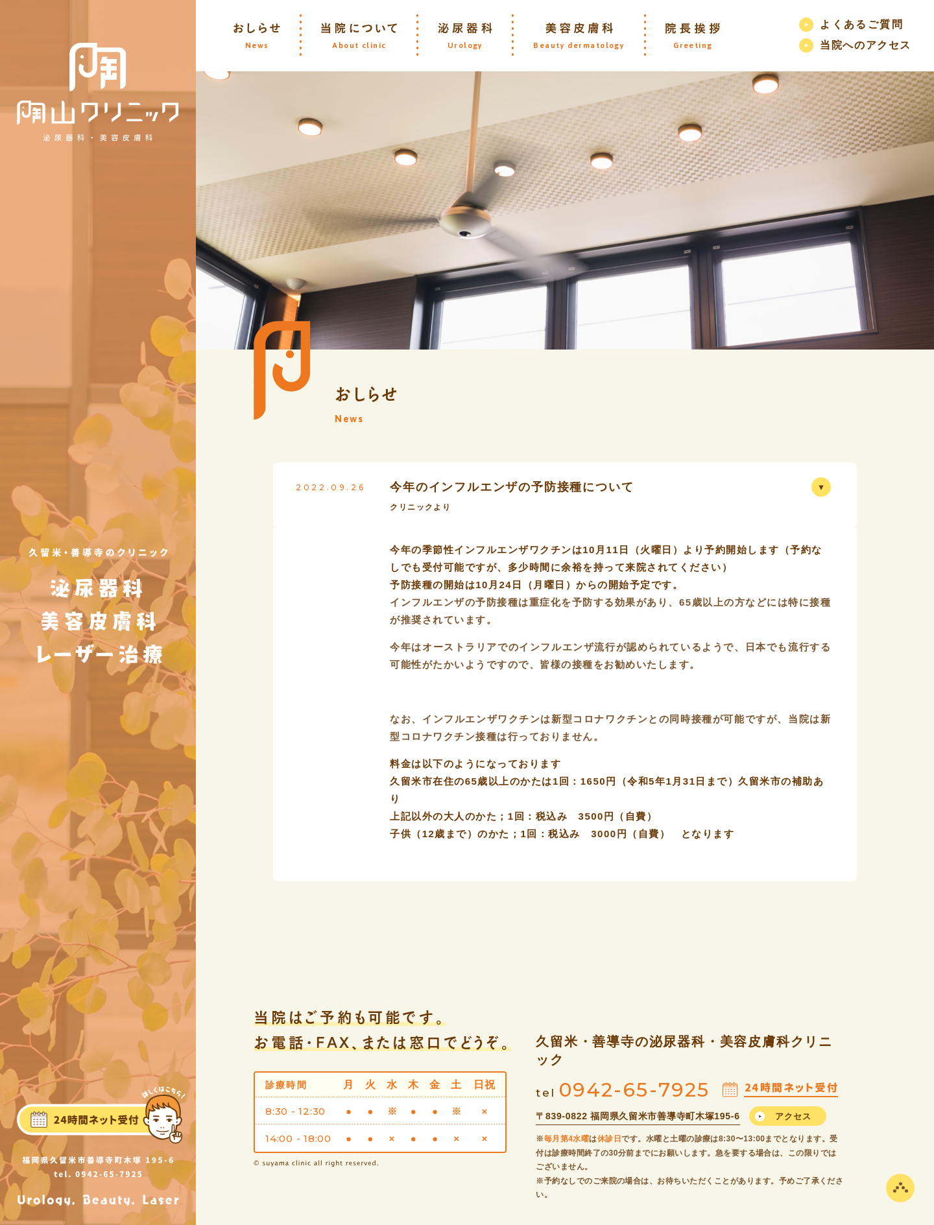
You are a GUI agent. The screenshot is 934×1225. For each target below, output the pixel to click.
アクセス (793, 1116)
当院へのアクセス (865, 45)
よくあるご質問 (862, 24)
